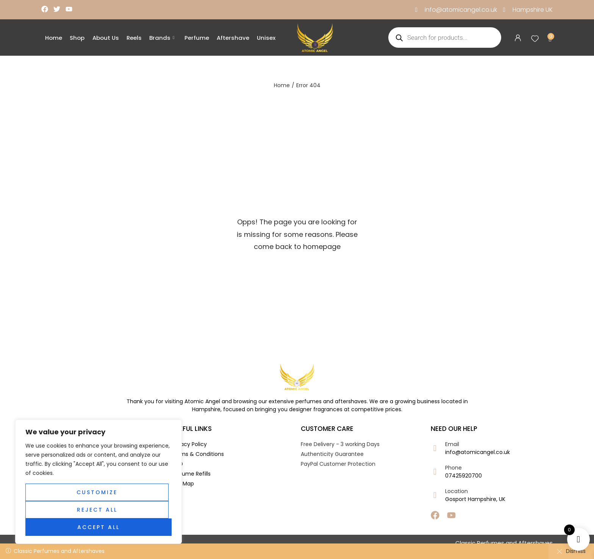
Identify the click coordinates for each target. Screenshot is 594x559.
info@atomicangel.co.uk (477, 452)
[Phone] (435, 471)
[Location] (435, 495)
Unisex (265, 38)
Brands (161, 38)
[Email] (435, 448)
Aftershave (232, 38)
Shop (77, 38)
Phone (453, 467)
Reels (133, 38)
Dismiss (571, 551)
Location (456, 491)
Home (53, 38)
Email (452, 444)
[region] (98, 482)
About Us (105, 38)
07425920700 (463, 475)
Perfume (196, 38)
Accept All (98, 527)
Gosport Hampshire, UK (475, 499)
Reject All (97, 510)
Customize (97, 492)
